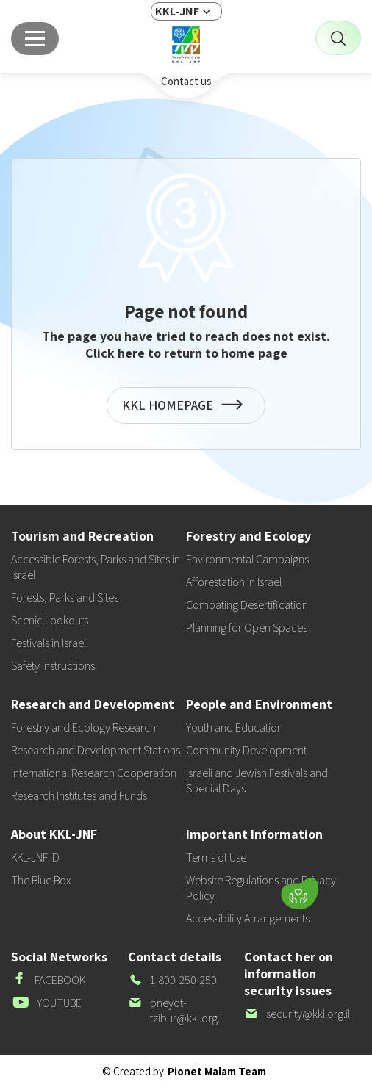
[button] (207, 889)
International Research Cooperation (93, 773)
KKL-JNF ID (35, 857)
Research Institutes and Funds (79, 795)
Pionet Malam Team (217, 1071)
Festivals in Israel (48, 643)
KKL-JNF (177, 11)
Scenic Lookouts (49, 620)
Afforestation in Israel (234, 582)
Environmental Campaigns (247, 559)
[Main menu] (35, 38)
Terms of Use (216, 857)
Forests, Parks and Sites (64, 597)
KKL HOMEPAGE (186, 410)
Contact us (186, 81)
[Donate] (299, 893)
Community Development (246, 750)
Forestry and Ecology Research (83, 727)
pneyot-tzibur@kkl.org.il (176, 1010)
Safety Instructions (53, 665)
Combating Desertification (247, 605)
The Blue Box (41, 880)
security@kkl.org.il (297, 1014)
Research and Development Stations (95, 750)
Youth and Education (234, 727)
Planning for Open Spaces (246, 627)
